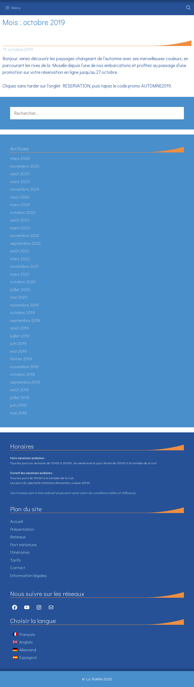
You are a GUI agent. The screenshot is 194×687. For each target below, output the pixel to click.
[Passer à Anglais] (24, 642)
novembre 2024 (24, 189)
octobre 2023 (22, 212)
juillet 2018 (20, 397)
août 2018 (19, 389)
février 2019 (21, 359)
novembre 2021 (24, 266)
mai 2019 (18, 351)
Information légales (28, 575)
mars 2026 (20, 158)
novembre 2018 (24, 366)
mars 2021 (19, 274)
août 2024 (19, 197)
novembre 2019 (24, 305)
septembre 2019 (25, 320)
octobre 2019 (22, 312)
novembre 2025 (24, 166)
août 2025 (20, 173)
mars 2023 (20, 228)
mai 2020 (19, 297)
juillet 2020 (20, 289)
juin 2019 (18, 343)
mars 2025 (20, 181)
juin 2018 (18, 405)
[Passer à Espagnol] (24, 657)
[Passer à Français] (24, 634)
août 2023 (19, 220)
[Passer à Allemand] (24, 649)
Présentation (22, 529)
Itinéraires (20, 552)
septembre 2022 (25, 243)
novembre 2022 (24, 235)
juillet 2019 (20, 336)
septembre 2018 (25, 382)
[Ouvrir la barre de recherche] (188, 7)
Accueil (16, 521)
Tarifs (15, 560)
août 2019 (19, 328)
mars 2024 (20, 204)
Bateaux (18, 537)
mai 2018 (18, 413)
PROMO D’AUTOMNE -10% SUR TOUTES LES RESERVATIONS (85, 42)
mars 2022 (20, 258)
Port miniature (23, 544)
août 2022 (19, 251)
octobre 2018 (22, 374)
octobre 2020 (23, 281)
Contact (17, 567)
